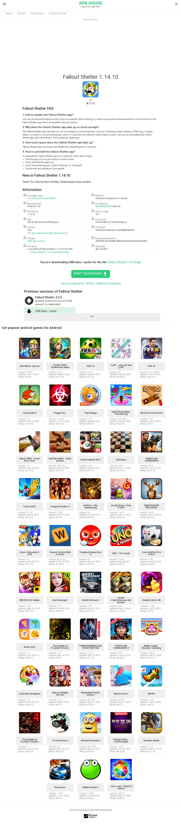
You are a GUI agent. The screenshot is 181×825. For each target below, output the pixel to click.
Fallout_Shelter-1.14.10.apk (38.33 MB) (49, 252)
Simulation (37, 13)
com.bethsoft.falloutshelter (41, 198)
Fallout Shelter (58, 13)
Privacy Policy (87, 810)
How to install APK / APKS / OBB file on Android (91, 283)
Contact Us (74, 810)
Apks (8, 13)
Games (21, 13)
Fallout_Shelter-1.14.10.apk (124, 262)
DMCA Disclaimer (103, 810)
